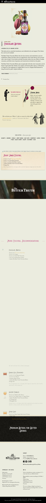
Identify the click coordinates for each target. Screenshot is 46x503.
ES (1, 45)
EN (1, 41)
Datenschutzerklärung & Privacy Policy (31, 464)
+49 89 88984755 (30, 456)
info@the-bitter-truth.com (31, 459)
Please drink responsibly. (37, 500)
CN (1, 44)
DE (1, 43)
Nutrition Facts (6, 79)
